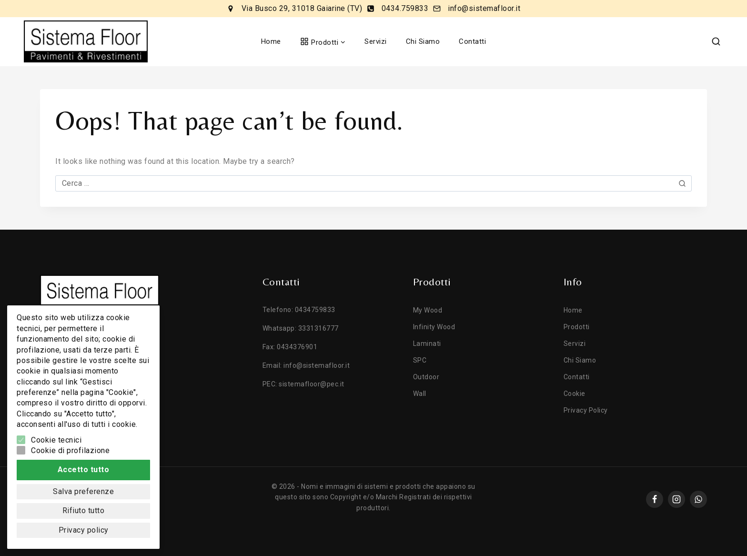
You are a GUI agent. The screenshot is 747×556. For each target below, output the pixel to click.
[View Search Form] (716, 41)
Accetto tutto (84, 469)
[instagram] (676, 499)
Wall (419, 393)
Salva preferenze (83, 491)
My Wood (428, 310)
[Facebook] (654, 499)
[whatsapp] (698, 499)
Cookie (574, 393)
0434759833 (315, 309)
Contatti (472, 41)
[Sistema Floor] (86, 41)
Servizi (375, 41)
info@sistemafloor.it (316, 365)
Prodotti (577, 327)
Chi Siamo (423, 41)
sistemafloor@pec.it (311, 384)
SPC (420, 360)
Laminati (427, 343)
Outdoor (426, 377)
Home (271, 41)
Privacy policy (84, 530)
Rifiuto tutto (83, 510)
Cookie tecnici (56, 440)
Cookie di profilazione (70, 450)
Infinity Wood (434, 327)
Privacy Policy (586, 410)
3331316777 (318, 328)
